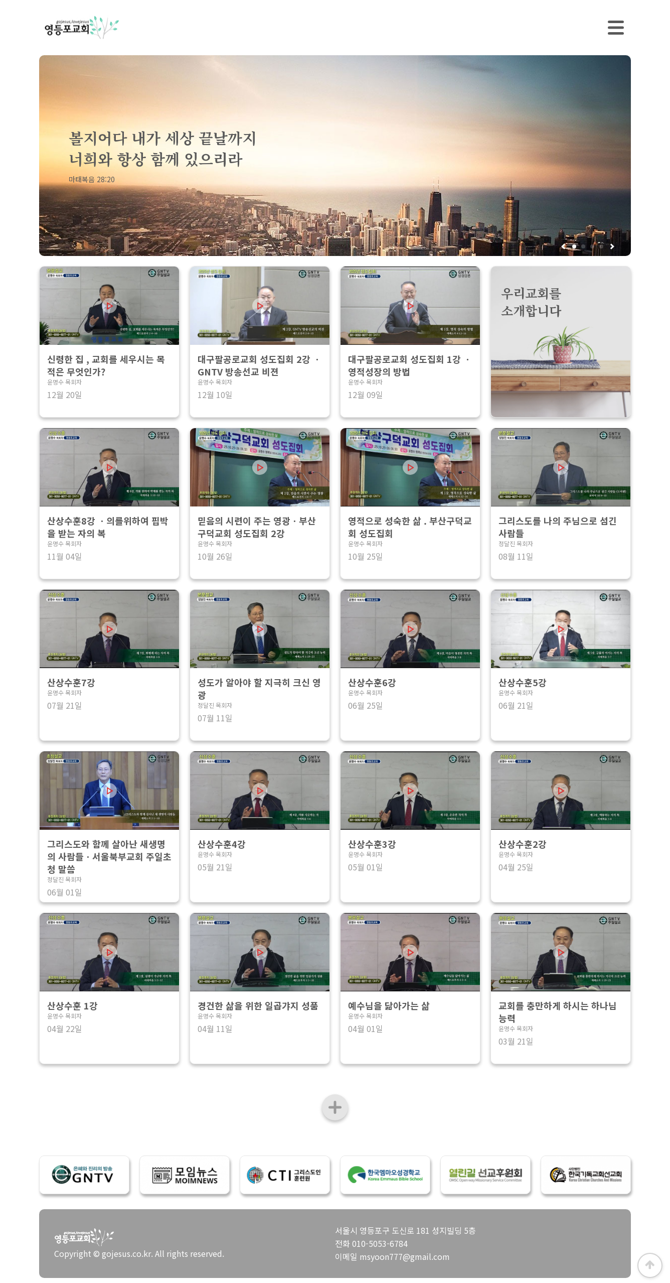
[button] (611, 246)
